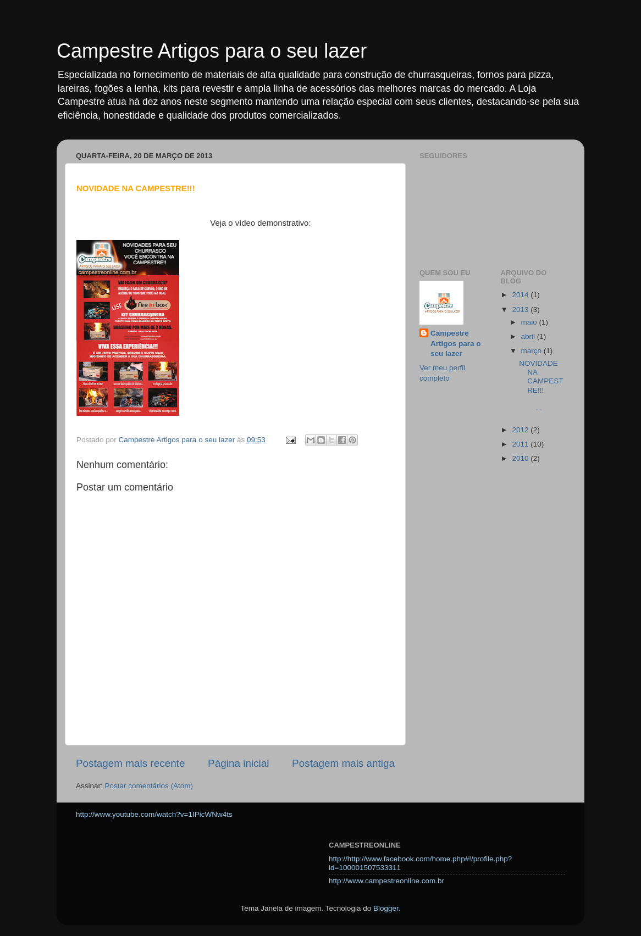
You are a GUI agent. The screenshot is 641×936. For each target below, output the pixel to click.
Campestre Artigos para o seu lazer (212, 51)
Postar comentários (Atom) (149, 786)
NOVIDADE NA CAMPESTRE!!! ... (542, 385)
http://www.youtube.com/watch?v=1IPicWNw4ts (154, 814)
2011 (521, 444)
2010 (521, 458)
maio (530, 322)
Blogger (386, 908)
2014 (521, 295)
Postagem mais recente (130, 763)
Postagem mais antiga (343, 763)
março (532, 351)
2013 (521, 309)
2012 (521, 430)
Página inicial (238, 763)
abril (529, 336)
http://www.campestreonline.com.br (386, 881)
